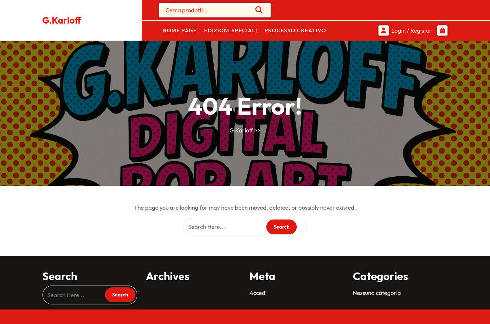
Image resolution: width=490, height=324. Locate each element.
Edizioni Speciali (230, 30)
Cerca (259, 9)
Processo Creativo (295, 30)
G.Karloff (61, 20)
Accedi (258, 292)
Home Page (180, 30)
